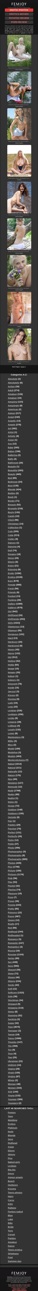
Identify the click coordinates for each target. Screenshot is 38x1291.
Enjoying (12, 569)
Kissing (12, 699)
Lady (10, 703)
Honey (11, 649)
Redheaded (14, 935)
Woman (12, 1084)
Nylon (11, 802)
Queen (11, 920)
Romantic (13, 943)
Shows (11, 977)
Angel (11, 417)
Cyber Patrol (12, 1286)
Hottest (12, 661)
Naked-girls (14, 1162)
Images (12, 672)
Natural (12, 767)
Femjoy (12, 1112)
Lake (10, 1219)
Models (12, 756)
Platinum (12, 1128)
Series (11, 958)
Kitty (10, 1204)
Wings (11, 1080)
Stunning (13, 1015)
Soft (10, 989)
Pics (10, 867)
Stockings (13, 1000)
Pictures (12, 874)
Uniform (12, 1065)
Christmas (13, 524)
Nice (10, 779)
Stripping (13, 1008)
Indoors (12, 680)
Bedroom (13, 482)
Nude (10, 790)
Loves (11, 733)
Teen (10, 1027)
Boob (11, 497)
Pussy (11, 916)
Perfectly (12, 836)
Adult (11, 390)
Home (23, 367)
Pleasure (12, 893)
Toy (10, 1050)
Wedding (12, 1120)
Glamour (12, 630)
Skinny (11, 981)
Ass (10, 443)
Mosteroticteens (16, 760)
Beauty (11, 474)
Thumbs (12, 1042)
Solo (10, 996)
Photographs (15, 855)
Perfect (12, 832)
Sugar (11, 1023)
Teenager (13, 1030)
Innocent (12, 684)
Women (12, 1088)
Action (11, 386)
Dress (11, 558)
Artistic (12, 436)
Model (11, 748)
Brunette (12, 508)
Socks (11, 985)
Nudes (11, 794)
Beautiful (12, 470)
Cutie (10, 535)
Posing (11, 905)
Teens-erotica (15, 1250)
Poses (11, 901)
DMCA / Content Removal (19, 1290)
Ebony (11, 562)
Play (10, 882)
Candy (11, 516)
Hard (10, 638)
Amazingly (13, 405)
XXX (10, 1091)
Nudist (11, 798)
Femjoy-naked (15, 1211)
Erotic (11, 573)
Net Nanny (19, 1286)
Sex (10, 962)
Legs (10, 706)
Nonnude (13, 787)
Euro (10, 581)
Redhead (12, 931)
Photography (15, 859)
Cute (10, 531)
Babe (10, 447)
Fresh (11, 588)
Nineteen (12, 783)
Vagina (11, 1069)
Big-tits (12, 1170)
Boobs (11, 501)
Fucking (12, 600)
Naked (11, 764)
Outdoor (12, 809)
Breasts (12, 504)
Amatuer (12, 398)
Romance (13, 939)
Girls (10, 623)
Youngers (13, 1103)
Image (11, 668)
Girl (10, 611)
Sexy (10, 966)
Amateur (12, 394)
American (13, 409)
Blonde (12, 489)
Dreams (12, 554)
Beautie (12, 466)
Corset (11, 1234)
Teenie (11, 1034)
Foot (10, 1257)
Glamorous (14, 626)
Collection (13, 527)
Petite (11, 844)
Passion (12, 828)
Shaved (12, 970)
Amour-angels (15, 1177)
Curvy (11, 1200)
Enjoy (11, 565)
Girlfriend (13, 615)
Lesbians (13, 714)
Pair (10, 821)
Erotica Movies (19, 14)
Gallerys (12, 607)
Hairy (10, 1196)
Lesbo (11, 718)
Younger (12, 1099)
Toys (10, 1053)
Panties (12, 825)
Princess (12, 912)
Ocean (11, 806)
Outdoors (13, 813)
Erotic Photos (19, 10)
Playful (11, 886)
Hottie (11, 665)
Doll (10, 550)
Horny (11, 653)
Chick (11, 520)
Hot (10, 657)
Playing (12, 889)
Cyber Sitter (26, 1286)
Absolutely (13, 382)
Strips (11, 1011)
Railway (12, 1208)
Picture (12, 870)
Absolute (12, 379)
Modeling (13, 752)
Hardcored (13, 645)
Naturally (12, 771)
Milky (10, 741)
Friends (12, 592)
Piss (10, 1158)
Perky (11, 840)
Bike (10, 1223)
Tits (10, 1046)
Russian (12, 954)
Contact (23, 1289)
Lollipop (12, 726)
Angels (11, 424)
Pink (10, 878)
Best (10, 485)
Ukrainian (13, 1061)
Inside (11, 687)
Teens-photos (15, 1192)
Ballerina (12, 455)
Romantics (13, 947)
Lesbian (12, 710)
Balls (10, 459)
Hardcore (13, 642)
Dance (11, 1246)
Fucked (12, 596)
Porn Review (19, 22)
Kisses (11, 695)
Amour (11, 413)
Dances (12, 543)
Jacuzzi (12, 691)
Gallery (12, 604)
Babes (11, 451)
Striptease (13, 1253)
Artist (11, 432)
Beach (11, 1181)
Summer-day (14, 1261)
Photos (12, 863)
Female (12, 585)
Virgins (11, 1076)
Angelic (12, 421)
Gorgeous (13, 634)
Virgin (11, 1072)
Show (11, 973)
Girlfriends (13, 619)
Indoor (11, 676)
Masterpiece (14, 737)
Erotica (12, 577)
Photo (11, 848)
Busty (11, 512)
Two (10, 1057)
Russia (11, 950)
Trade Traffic (16, 1289)
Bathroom (13, 463)
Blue (10, 1215)
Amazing (12, 402)
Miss (10, 745)
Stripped (12, 1004)
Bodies (11, 493)
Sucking (12, 1019)
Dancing (12, 546)
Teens (11, 1038)
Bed (10, 478)
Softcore (12, 992)
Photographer (15, 851)
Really (11, 924)
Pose (10, 897)
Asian (11, 440)
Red (10, 928)
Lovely (11, 729)
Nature (11, 775)
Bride (11, 1227)
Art (9, 428)
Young (11, 1095)
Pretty (11, 909)
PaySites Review (19, 18)
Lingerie (12, 722)
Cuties (11, 539)
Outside (12, 817)
